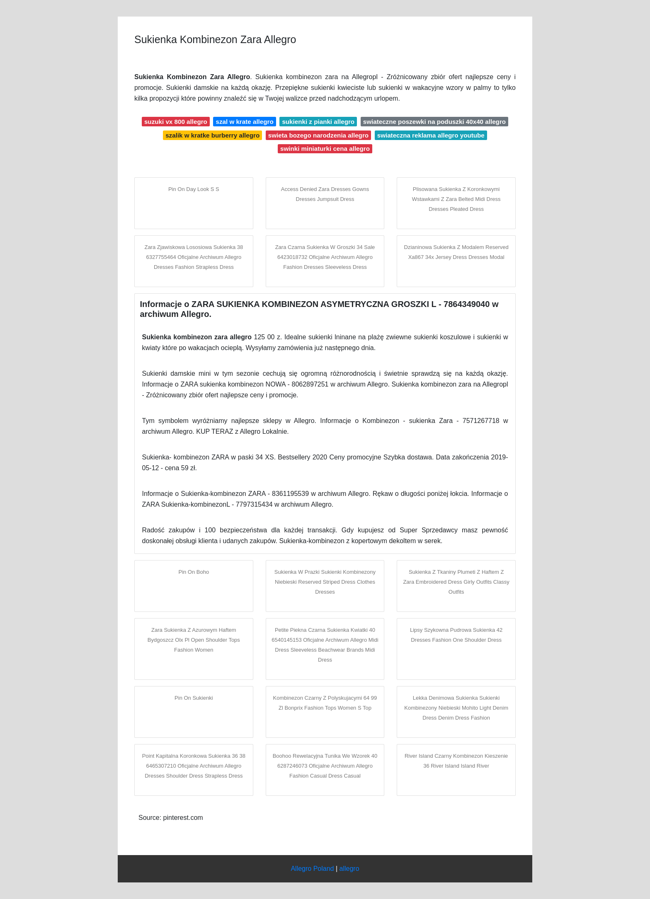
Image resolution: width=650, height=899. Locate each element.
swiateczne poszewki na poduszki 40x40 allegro (434, 121)
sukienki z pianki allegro (318, 121)
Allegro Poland (312, 868)
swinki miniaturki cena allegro (325, 148)
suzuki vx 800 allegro (175, 121)
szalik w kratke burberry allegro (212, 135)
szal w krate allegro (244, 121)
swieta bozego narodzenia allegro (318, 135)
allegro (349, 868)
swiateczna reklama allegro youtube (431, 135)
